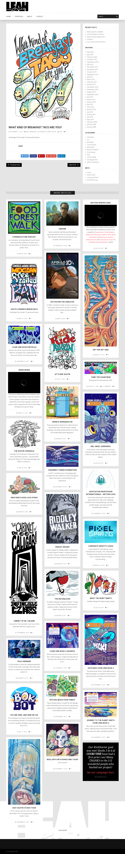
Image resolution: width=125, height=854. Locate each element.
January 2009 (91, 124)
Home (8, 16)
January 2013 (91, 109)
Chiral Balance (109, 232)
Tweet (25, 156)
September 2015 (93, 94)
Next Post (74, 165)
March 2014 (91, 99)
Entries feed (91, 175)
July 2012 (90, 112)
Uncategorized (92, 160)
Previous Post (14, 165)
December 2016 (92, 87)
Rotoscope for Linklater (95, 32)
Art (27, 132)
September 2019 (93, 62)
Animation (90, 137)
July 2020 (90, 55)
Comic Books (91, 145)
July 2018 (90, 64)
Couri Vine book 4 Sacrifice (96, 42)
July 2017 (90, 77)
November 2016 (92, 89)
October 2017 (92, 72)
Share (33, 156)
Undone (90, 39)
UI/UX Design (91, 157)
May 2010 (90, 119)
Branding (33, 132)
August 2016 (91, 92)
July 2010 (90, 117)
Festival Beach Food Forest (62, 700)
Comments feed (92, 177)
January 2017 (91, 84)
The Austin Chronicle (24, 451)
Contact (39, 16)
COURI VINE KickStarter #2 (24, 347)
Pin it (41, 156)
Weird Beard (24, 370)
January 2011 (91, 114)
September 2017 (93, 74)
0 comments (107, 386)
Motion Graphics (93, 150)
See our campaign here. (101, 772)
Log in (89, 172)
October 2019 (92, 59)
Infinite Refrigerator (62, 422)
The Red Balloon (62, 599)
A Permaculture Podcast (95, 34)
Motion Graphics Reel (101, 202)
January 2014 (91, 102)
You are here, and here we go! (24, 715)
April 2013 (90, 107)
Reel (88, 155)
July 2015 (90, 97)
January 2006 (91, 127)
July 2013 (90, 104)
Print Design (51, 132)
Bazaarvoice (99, 232)
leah (60, 132)
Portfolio (19, 16)
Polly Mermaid (102, 237)
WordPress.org (92, 180)
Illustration (42, 132)
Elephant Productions (93, 235)
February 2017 (92, 82)
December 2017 (92, 67)
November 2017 (92, 69)
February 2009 (92, 122)
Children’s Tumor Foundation (62, 470)
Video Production (93, 162)
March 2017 (91, 79)
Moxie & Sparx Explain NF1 (96, 37)
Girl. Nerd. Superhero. (100, 446)
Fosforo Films (106, 235)
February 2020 (92, 57)
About (29, 16)
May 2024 (90, 52)
